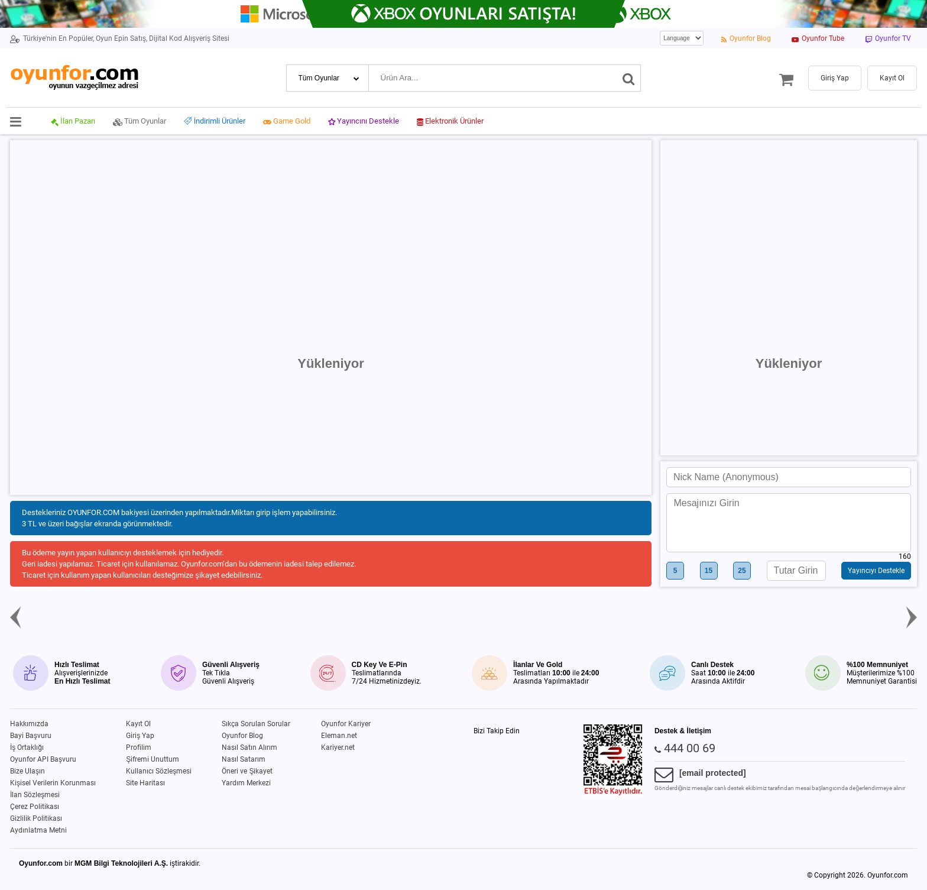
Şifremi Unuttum (152, 759)
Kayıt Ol (138, 724)
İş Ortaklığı (27, 747)
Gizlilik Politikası (36, 818)
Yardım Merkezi (246, 783)
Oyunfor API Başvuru (43, 759)
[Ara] (629, 78)
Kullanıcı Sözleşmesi (159, 771)
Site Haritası (145, 783)
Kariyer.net (338, 747)
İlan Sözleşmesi (35, 795)
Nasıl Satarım (243, 759)
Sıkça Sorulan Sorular (256, 724)
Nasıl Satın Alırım (249, 747)
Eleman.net (339, 736)
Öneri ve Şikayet (247, 771)
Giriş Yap (140, 736)
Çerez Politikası (34, 806)
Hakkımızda (29, 724)
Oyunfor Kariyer (346, 724)
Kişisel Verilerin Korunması (53, 783)
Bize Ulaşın (27, 771)
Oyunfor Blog (242, 736)
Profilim (138, 747)
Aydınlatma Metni (38, 830)
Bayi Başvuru (30, 736)
